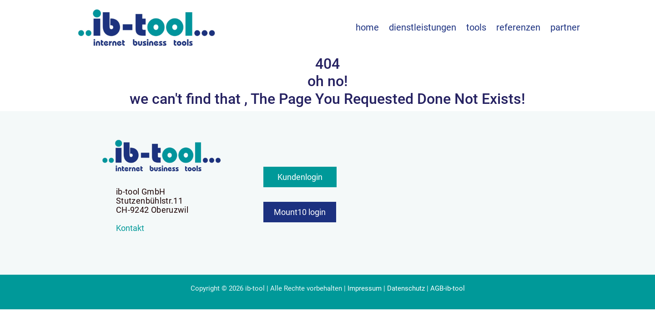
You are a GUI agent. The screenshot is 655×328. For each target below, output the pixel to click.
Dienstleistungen (422, 27)
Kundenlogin (299, 177)
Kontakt (130, 228)
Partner (565, 27)
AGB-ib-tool (447, 288)
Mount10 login (300, 212)
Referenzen (518, 27)
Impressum (365, 288)
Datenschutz (406, 288)
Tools (476, 27)
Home (367, 27)
